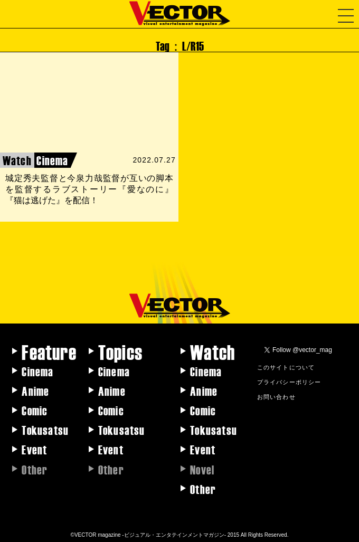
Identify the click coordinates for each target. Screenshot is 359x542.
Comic (35, 410)
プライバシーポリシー (289, 381)
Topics (120, 351)
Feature (49, 351)
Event (34, 449)
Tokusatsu (45, 429)
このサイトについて (286, 367)
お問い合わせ (276, 396)
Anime (35, 390)
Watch (212, 351)
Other (203, 489)
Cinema (37, 371)
